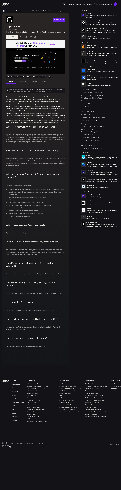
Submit (14, 395)
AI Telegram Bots (86, 124)
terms (117, 444)
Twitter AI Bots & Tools (88, 129)
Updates (14, 409)
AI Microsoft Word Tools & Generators (93, 126)
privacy (111, 444)
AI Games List (31, 414)
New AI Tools (16, 384)
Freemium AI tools (116, 386)
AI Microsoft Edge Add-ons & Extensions (70, 388)
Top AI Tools (16, 398)
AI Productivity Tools (33, 416)
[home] (5, 4)
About (14, 413)
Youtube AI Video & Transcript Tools (95, 416)
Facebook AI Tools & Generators (91, 143)
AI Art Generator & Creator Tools (91, 98)
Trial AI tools (114, 391)
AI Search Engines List (33, 407)
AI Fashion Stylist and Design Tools (37, 421)
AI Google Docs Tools (87, 134)
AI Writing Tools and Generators (36, 409)
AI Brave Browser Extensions (67, 409)
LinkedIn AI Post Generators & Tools (95, 412)
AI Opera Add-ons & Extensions (68, 407)
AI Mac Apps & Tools (65, 393)
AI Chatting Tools (86, 103)
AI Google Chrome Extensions (67, 386)
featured (84, 42)
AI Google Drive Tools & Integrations (92, 148)
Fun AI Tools (84, 109)
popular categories (88, 89)
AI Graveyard (16, 406)
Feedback (15, 416)
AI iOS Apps (62, 398)
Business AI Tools (32, 412)
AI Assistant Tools (32, 419)
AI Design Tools (85, 106)
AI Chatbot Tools (86, 101)
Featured (15, 391)
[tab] (11, 81)
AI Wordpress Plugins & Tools (90, 140)
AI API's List (62, 395)
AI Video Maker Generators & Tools (92, 95)
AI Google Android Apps (66, 402)
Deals (14, 388)
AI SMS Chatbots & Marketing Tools (69, 412)
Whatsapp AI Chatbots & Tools (90, 137)
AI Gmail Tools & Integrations (90, 132)
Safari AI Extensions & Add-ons (67, 384)
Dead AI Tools (86, 152)
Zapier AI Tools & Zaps (91, 414)
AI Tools (14, 420)
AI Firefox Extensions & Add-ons (68, 391)
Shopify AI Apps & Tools (88, 145)
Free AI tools (114, 384)
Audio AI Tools (85, 114)
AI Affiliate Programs (18, 402)
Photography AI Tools (87, 111)
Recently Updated (87, 191)
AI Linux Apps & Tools (65, 405)
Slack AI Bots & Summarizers (93, 409)
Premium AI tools (116, 388)
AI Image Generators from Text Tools (92, 92)
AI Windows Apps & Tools (66, 400)
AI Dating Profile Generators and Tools (93, 117)
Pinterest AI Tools (90, 407)
